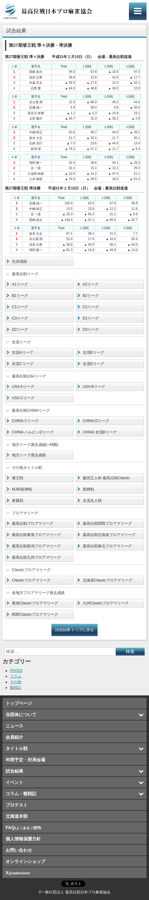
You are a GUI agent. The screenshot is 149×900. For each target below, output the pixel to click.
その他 (15, 682)
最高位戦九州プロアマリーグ (36, 557)
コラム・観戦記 (21, 793)
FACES (16, 670)
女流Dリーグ (93, 364)
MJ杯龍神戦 (22, 489)
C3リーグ (20, 318)
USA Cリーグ (23, 398)
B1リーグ (20, 295)
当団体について (21, 714)
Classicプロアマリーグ (31, 580)
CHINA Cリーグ (25, 421)
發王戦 (17, 478)
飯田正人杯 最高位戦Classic (106, 478)
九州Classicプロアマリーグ (106, 603)
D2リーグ (20, 329)
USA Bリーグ (94, 386)
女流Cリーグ (23, 364)
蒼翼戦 (17, 500)
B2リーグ (91, 295)
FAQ (23, 827)
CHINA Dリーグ (96, 421)
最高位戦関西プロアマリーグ (107, 523)
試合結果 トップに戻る (74, 630)
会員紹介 (14, 737)
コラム (15, 676)
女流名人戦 (92, 500)
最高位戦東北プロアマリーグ (107, 546)
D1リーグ (91, 318)
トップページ (19, 703)
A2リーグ (91, 284)
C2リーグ (91, 307)
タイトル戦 (17, 748)
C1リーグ (20, 307)
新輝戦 (88, 489)
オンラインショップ (25, 861)
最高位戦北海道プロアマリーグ (109, 535)
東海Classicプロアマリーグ (35, 603)
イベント (14, 782)
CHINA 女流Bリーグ (100, 432)
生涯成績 (19, 261)
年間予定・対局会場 (25, 759)
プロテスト (17, 804)
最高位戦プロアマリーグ (32, 523)
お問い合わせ (19, 850)
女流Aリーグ (22, 352)
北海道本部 (17, 816)
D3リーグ (91, 329)
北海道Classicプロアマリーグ (108, 580)
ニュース (14, 725)
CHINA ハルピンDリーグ (33, 432)
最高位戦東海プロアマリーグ (36, 535)
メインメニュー (137, 11)
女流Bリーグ (93, 352)
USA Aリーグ (23, 386)
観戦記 (15, 687)
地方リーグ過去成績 (29, 455)
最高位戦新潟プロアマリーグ (36, 546)
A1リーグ (20, 284)
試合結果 (14, 771)
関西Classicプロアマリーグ (35, 614)
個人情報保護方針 (23, 838)
